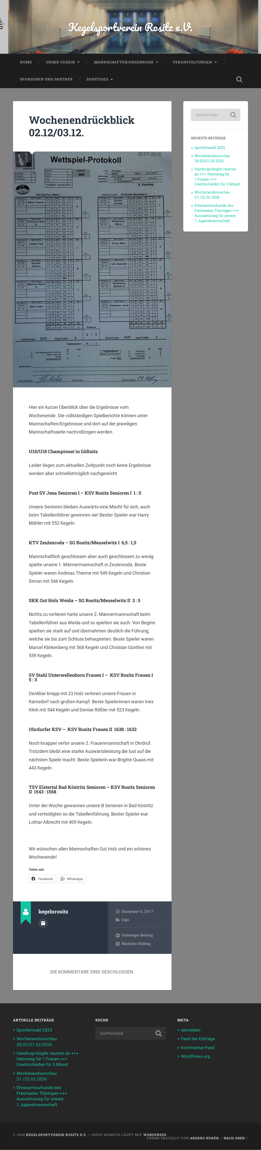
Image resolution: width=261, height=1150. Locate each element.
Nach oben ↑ (236, 1138)
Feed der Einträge (198, 1038)
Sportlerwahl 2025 (209, 148)
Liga (125, 920)
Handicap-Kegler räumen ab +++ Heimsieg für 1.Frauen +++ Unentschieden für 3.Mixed (48, 1059)
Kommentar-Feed (198, 1047)
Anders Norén (204, 1138)
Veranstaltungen (192, 62)
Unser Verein (60, 62)
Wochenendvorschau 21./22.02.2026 (212, 195)
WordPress (154, 1135)
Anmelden (190, 1030)
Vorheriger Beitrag (137, 935)
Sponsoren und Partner (46, 79)
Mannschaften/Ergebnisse (124, 62)
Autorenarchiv (43, 923)
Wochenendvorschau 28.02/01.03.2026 (212, 159)
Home (26, 62)
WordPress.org (195, 1056)
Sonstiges (97, 79)
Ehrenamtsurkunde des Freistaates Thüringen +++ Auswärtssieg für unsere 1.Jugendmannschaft (216, 213)
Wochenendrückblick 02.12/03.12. (82, 126)
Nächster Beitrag (136, 943)
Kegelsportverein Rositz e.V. (130, 27)
